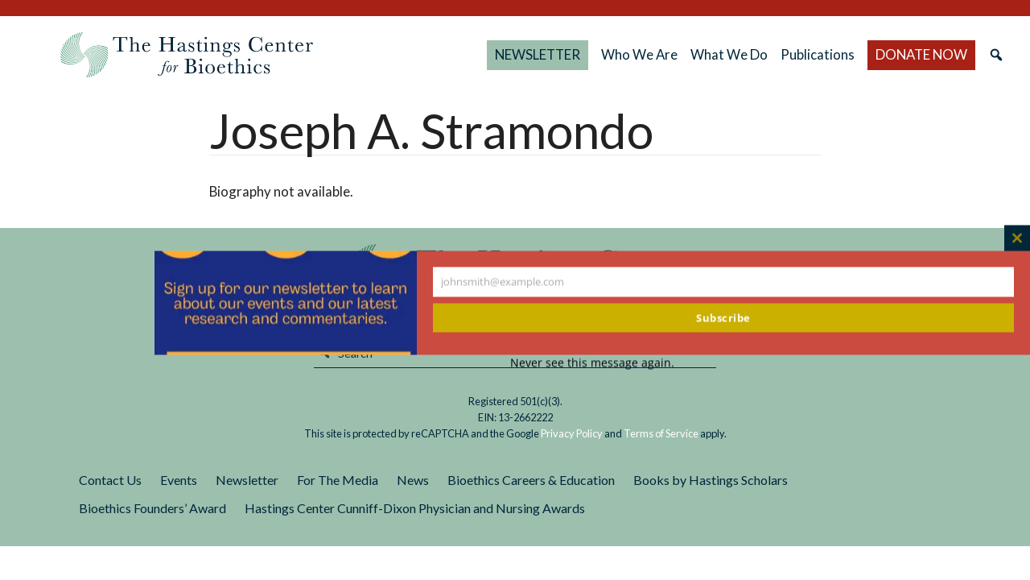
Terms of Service (661, 433)
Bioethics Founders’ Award (152, 508)
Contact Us (110, 479)
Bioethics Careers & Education (531, 479)
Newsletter (247, 479)
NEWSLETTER (537, 54)
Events (178, 479)
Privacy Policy (572, 433)
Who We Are (639, 54)
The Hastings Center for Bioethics (187, 54)
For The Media (337, 479)
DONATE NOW (921, 54)
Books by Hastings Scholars (710, 479)
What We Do (729, 54)
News (413, 479)
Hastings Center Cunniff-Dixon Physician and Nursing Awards (415, 508)
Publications (818, 54)
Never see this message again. (592, 363)
